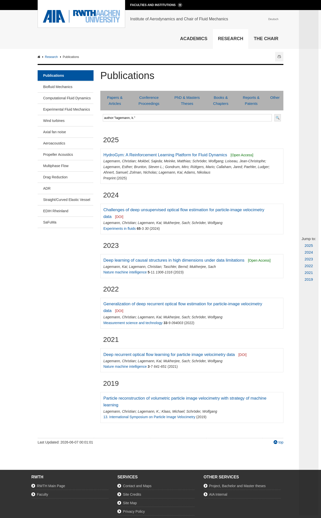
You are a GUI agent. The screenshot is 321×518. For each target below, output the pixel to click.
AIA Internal (218, 494)
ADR (47, 188)
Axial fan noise (54, 132)
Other (275, 97)
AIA (39, 57)
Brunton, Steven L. (148, 167)
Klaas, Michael (173, 411)
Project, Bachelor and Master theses (237, 486)
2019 (309, 279)
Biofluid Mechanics (57, 87)
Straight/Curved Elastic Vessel (66, 200)
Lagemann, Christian (119, 161)
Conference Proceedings (148, 100)
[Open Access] (242, 155)
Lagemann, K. (148, 411)
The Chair (266, 38)
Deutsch (273, 19)
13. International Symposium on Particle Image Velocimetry (149, 417)
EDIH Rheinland (55, 211)
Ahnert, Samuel (115, 172)
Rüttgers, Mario (202, 167)
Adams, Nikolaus (197, 172)
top (281, 442)
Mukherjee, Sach (176, 223)
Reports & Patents (251, 100)
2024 (309, 252)
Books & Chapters (220, 100)
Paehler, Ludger (256, 167)
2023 (309, 259)
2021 (309, 272)
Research (230, 38)
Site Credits (132, 494)
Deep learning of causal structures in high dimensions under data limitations (173, 260)
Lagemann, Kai (170, 172)
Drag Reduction (55, 177)
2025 (309, 245)
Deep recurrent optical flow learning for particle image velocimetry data (169, 354)
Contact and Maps (137, 486)
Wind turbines (54, 121)
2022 (309, 266)
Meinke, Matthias (177, 161)
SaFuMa (49, 222)
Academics (193, 38)
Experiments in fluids (119, 229)
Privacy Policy (134, 511)
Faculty (42, 494)
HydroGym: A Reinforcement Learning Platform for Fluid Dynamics (165, 155)
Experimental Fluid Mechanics (66, 109)
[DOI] (119, 217)
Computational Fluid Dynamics (67, 98)
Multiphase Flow (55, 166)
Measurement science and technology (133, 323)
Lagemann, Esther (117, 167)
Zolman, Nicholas (142, 172)
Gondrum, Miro (176, 167)
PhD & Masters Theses (187, 100)
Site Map (130, 503)
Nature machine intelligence (125, 272)
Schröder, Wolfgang (207, 161)
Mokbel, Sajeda (150, 161)
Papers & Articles (115, 100)
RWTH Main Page (51, 486)
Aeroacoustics (54, 143)
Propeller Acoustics (58, 155)
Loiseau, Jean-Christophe (245, 161)
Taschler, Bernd (175, 267)
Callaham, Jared (229, 167)
